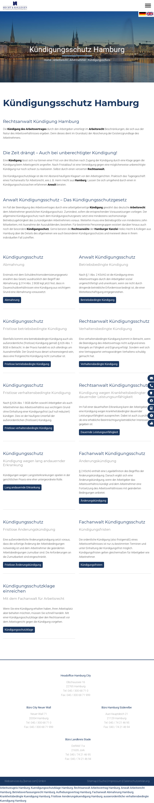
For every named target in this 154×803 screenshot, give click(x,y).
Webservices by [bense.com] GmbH (25, 781)
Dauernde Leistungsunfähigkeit (99, 432)
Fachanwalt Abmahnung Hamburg (112, 792)
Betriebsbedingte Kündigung (97, 299)
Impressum (115, 781)
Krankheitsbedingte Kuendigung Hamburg (25, 796)
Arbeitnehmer (78, 59)
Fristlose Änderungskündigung (23, 564)
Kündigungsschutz (99, 59)
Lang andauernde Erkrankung (22, 487)
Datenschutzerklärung (136, 781)
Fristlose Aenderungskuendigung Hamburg (76, 796)
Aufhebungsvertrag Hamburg (73, 792)
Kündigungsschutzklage (19, 629)
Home (47, 59)
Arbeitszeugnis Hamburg (15, 787)
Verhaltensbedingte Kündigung (99, 364)
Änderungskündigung (93, 500)
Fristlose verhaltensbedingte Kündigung (28, 428)
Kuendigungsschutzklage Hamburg (52, 787)
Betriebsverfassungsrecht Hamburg (33, 792)
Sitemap (92, 781)
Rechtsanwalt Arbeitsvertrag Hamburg (97, 787)
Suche (102, 781)
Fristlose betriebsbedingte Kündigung (27, 364)
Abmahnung (12, 299)
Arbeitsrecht (60, 59)
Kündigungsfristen (91, 564)
